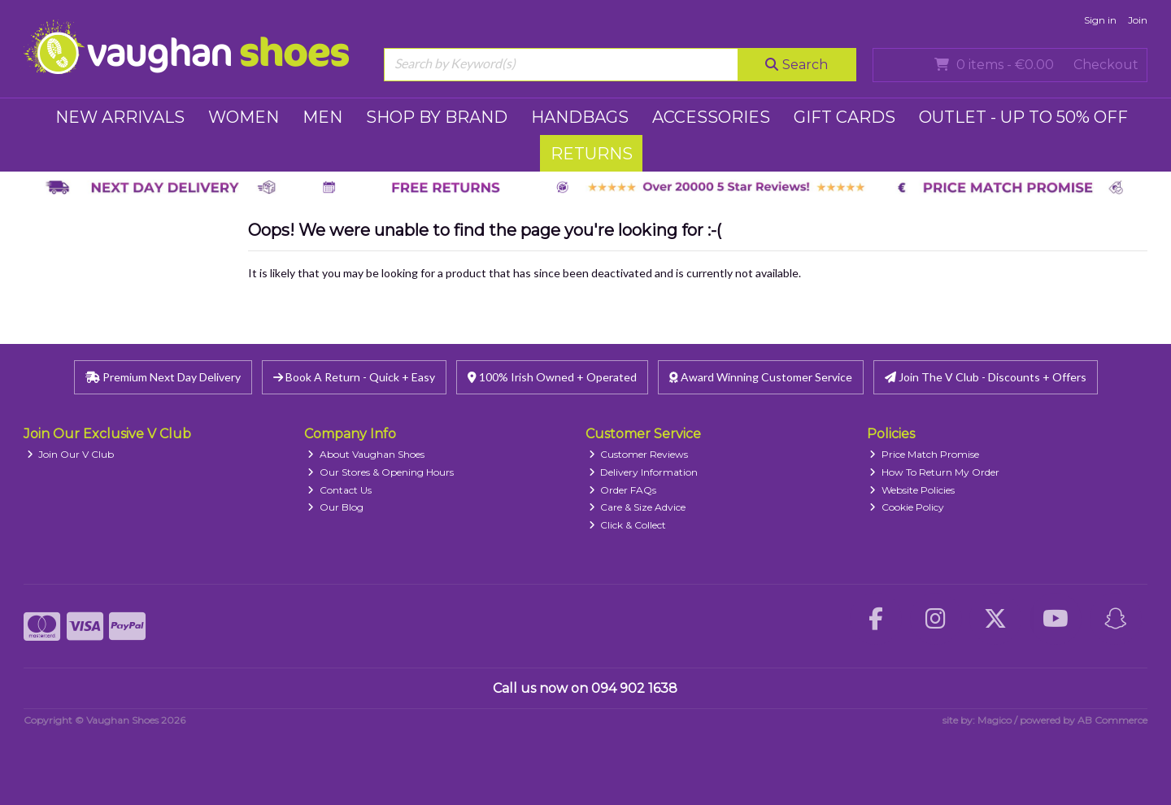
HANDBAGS (580, 117)
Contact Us (339, 490)
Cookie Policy (906, 507)
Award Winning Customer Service (760, 377)
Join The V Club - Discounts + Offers (985, 377)
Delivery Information (644, 472)
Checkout (1105, 64)
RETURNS (592, 153)
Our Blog (335, 507)
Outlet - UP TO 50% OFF (1023, 117)
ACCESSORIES (711, 117)
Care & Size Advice (637, 507)
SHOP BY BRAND (436, 117)
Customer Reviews (639, 454)
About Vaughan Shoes (365, 454)
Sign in (1100, 20)
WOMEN (243, 117)
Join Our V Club (71, 454)
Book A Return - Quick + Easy (354, 377)
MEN (322, 117)
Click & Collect (628, 525)
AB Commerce (1112, 720)
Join (1137, 20)
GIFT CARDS (844, 117)
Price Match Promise (924, 454)
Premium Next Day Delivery (163, 377)
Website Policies (912, 490)
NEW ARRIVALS (120, 117)
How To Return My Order (934, 472)
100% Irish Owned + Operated (552, 377)
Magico (994, 720)
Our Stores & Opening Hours (380, 472)
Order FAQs (623, 490)
